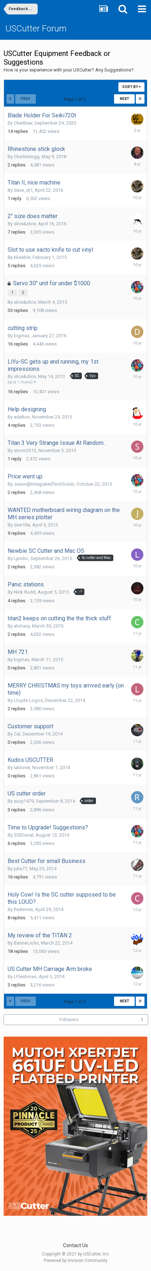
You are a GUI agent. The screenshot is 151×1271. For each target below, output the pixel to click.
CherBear (23, 123)
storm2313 (25, 450)
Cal (17, 734)
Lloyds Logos (28, 700)
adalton (22, 417)
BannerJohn (26, 943)
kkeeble (22, 257)
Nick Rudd (24, 592)
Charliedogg (26, 156)
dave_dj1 (23, 190)
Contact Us (75, 1245)
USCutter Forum (36, 28)
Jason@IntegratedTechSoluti (44, 484)
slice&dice (25, 223)
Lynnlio (21, 558)
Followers (69, 1019)
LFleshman (25, 976)
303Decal (23, 835)
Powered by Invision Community (76, 1260)
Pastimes (23, 909)
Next (124, 99)
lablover (22, 767)
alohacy (22, 626)
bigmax (21, 335)
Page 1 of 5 (76, 99)
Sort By (131, 87)
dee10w (22, 525)
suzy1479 (24, 801)
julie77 (20, 868)
